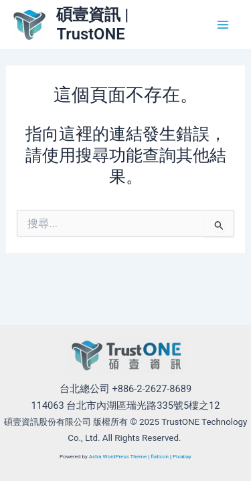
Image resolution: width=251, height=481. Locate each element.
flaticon (160, 457)
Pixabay (182, 457)
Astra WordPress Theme (118, 457)
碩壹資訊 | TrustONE (92, 24)
